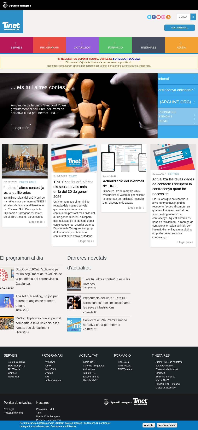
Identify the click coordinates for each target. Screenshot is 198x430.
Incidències (13, 376)
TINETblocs (14, 369)
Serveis (16, 47)
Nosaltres (43, 402)
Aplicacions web (53, 380)
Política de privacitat (18, 402)
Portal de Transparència (48, 420)
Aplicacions (89, 369)
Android (49, 373)
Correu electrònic (16, 362)
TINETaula (123, 362)
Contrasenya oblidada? (174, 90)
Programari (49, 47)
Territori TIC (89, 373)
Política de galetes (13, 412)
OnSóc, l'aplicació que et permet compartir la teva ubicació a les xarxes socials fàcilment (38, 322)
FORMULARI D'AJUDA (126, 58)
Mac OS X (50, 369)
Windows (50, 362)
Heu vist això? (90, 380)
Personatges (166, 112)
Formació (115, 47)
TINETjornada (125, 369)
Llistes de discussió (166, 387)
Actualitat (82, 47)
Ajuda (181, 47)
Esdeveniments (91, 376)
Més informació (167, 425)
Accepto (148, 425)
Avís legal (9, 409)
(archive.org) (175, 101)
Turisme (161, 120)
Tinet (38, 412)
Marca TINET (162, 380)
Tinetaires (148, 47)
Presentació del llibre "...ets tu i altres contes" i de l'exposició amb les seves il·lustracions (107, 302)
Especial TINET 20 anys (168, 384)
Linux (48, 365)
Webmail (163, 79)
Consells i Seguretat (93, 365)
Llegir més (21, 128)
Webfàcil (12, 373)
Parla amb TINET (45, 409)
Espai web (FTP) (16, 365)
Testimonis (163, 116)
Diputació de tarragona (16, 5)
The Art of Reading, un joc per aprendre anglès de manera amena (37, 300)
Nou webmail (179, 27)
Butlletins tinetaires (165, 376)
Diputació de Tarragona (48, 416)
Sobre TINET (89, 362)
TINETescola (124, 365)
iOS (47, 376)
